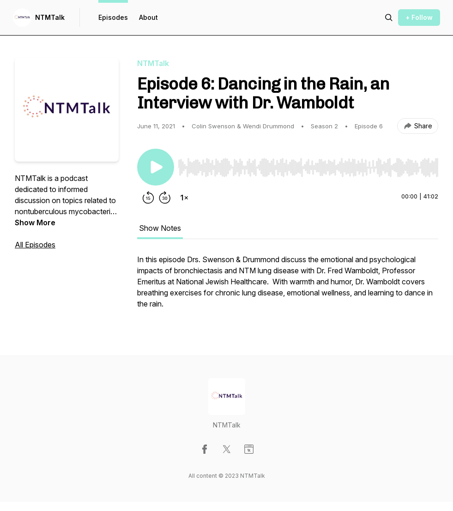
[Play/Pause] (155, 167)
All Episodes (35, 244)
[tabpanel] (287, 286)
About (148, 17)
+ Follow (419, 17)
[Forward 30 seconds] (164, 197)
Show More (35, 222)
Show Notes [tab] (160, 228)
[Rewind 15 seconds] (148, 197)
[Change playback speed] (184, 197)
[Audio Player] (308, 165)
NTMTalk (50, 17)
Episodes (113, 17)
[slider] (308, 167)
